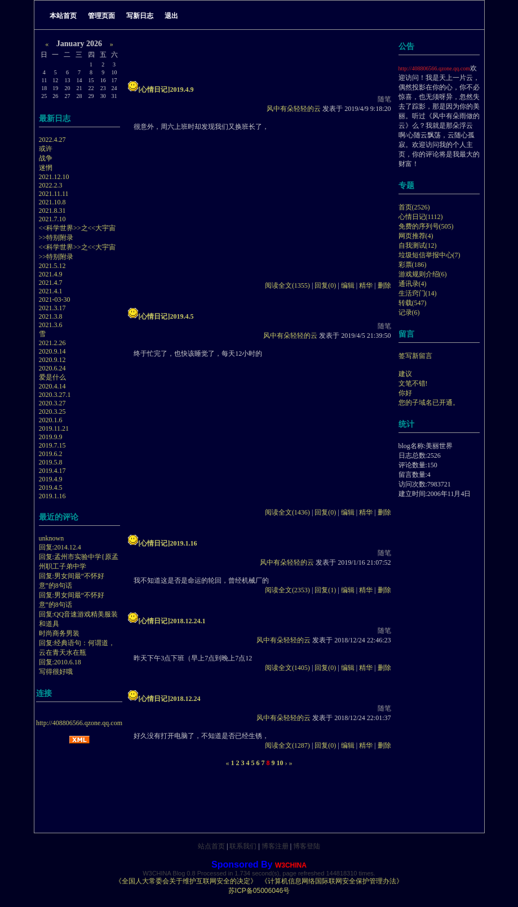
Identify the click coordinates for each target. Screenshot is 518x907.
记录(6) (409, 312)
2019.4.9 (51, 479)
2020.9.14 (52, 351)
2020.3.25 (52, 411)
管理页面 (101, 16)
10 (280, 763)
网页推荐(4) (416, 236)
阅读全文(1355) (287, 285)
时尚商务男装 (59, 633)
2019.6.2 (51, 454)
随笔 (384, 99)
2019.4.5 (51, 488)
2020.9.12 (52, 360)
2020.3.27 (52, 403)
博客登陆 (306, 846)
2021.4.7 (51, 283)
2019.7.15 (52, 445)
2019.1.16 (52, 496)
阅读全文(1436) (287, 512)
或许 (45, 149)
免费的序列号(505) (426, 226)
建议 (405, 374)
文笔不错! (413, 383)
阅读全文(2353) (287, 590)
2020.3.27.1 (55, 395)
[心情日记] (154, 89)
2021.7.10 (52, 219)
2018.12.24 (185, 699)
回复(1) (325, 590)
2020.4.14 (52, 386)
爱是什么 (52, 377)
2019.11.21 (54, 428)
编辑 (348, 285)
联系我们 (242, 846)
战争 (45, 158)
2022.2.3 (51, 185)
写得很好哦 (56, 672)
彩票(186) (413, 265)
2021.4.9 (51, 274)
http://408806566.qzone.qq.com (79, 723)
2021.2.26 (52, 343)
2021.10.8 (52, 202)
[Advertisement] (197, 202)
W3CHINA (291, 865)
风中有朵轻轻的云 (294, 109)
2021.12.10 (54, 177)
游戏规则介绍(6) (423, 274)
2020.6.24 (52, 368)
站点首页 (211, 846)
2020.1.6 (51, 420)
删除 (384, 285)
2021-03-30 (54, 299)
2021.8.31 (52, 211)
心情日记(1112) (421, 217)
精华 (366, 285)
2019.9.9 (51, 437)
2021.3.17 (52, 308)
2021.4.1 (51, 291)
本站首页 (63, 16)
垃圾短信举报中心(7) (430, 255)
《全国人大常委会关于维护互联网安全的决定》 (186, 881)
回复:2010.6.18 (60, 662)
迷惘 (45, 168)
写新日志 (139, 16)
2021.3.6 (51, 325)
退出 (171, 16)
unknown (51, 538)
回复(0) (325, 285)
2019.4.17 (52, 471)
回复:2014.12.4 (60, 547)
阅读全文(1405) (287, 668)
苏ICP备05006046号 (259, 891)
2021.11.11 (54, 194)
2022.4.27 (52, 140)
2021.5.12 (52, 266)
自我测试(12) (418, 245)
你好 (405, 393)
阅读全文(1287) (287, 745)
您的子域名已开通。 (429, 402)
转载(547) (413, 303)
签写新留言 (415, 356)
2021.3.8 (51, 316)
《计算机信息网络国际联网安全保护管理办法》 (332, 881)
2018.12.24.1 (188, 621)
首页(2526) (414, 207)
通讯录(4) (413, 284)
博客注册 (275, 846)
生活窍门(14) (418, 293)
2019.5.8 (51, 462)
